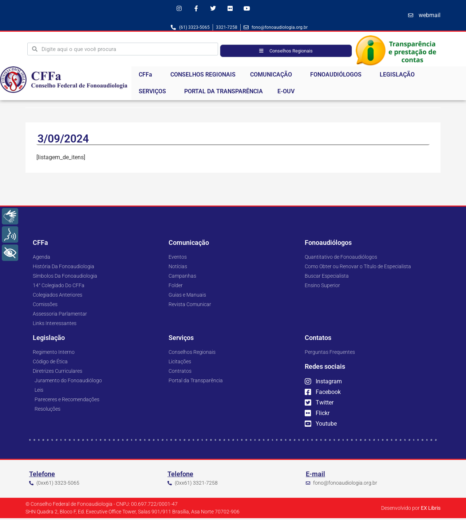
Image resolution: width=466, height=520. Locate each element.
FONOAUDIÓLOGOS (337, 76)
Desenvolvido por (411, 510)
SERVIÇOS (154, 93)
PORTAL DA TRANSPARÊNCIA (223, 93)
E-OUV (286, 93)
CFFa (147, 76)
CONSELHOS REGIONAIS (203, 76)
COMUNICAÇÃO (273, 76)
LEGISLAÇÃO (399, 76)
